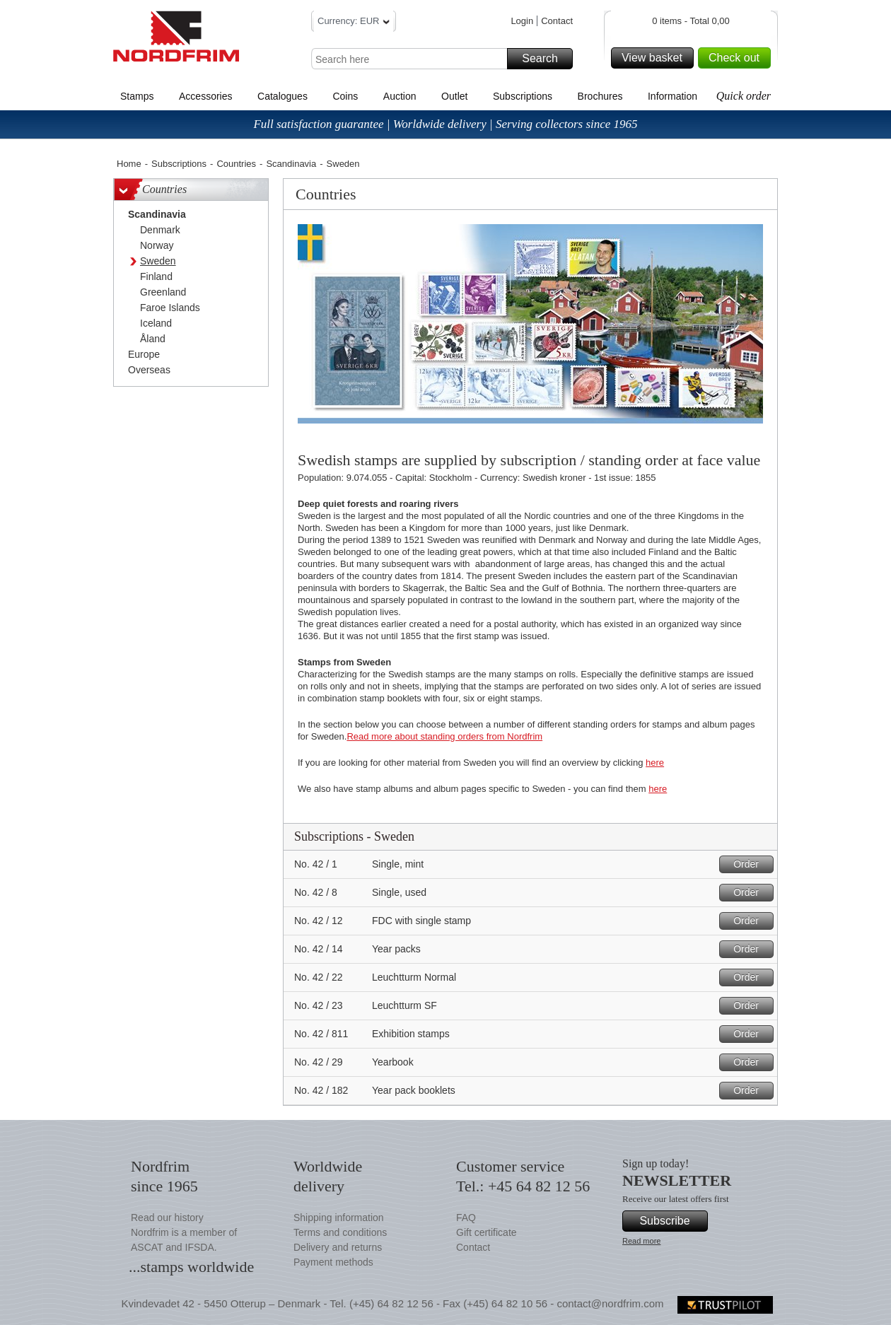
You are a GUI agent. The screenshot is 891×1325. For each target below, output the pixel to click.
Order (751, 864)
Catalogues (282, 96)
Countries (236, 163)
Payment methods (333, 1262)
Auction (400, 96)
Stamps (136, 96)
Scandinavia (291, 163)
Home (129, 163)
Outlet (454, 96)
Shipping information (338, 1217)
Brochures (600, 96)
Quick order (743, 96)
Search (545, 58)
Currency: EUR (354, 23)
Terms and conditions (340, 1232)
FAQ (466, 1217)
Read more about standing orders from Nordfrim (444, 736)
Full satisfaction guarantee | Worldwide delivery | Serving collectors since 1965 (445, 124)
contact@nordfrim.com (610, 1303)
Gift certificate (486, 1232)
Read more (641, 1241)
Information (672, 96)
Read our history (167, 1217)
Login (522, 21)
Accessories (205, 96)
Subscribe (671, 1221)
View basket (655, 58)
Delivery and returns (337, 1247)
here (655, 762)
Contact (557, 21)
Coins (345, 96)
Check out (738, 58)
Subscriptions (522, 96)
